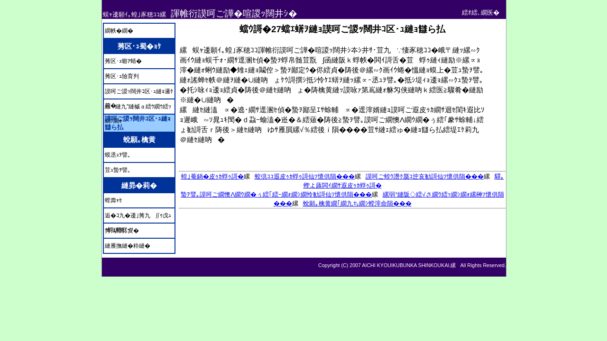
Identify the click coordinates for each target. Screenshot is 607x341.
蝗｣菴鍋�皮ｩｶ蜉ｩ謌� (212, 176)
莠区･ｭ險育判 (122, 76)
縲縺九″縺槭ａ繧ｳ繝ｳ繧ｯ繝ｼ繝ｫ (138, 108)
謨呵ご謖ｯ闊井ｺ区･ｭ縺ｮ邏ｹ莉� (139, 93)
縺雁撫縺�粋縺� (127, 245)
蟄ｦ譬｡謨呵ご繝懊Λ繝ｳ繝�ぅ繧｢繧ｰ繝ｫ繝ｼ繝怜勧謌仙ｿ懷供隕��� (276, 194)
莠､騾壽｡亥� (122, 230)
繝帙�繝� (119, 30)
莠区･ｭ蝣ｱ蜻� (123, 61)
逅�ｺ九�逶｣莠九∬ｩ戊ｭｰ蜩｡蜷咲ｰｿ (138, 217)
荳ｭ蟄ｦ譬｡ (117, 170)
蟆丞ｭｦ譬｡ (117, 155)
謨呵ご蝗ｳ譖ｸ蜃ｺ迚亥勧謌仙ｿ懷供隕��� (425, 176)
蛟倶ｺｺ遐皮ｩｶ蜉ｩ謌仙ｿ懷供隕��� (305, 176)
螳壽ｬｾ (113, 200)
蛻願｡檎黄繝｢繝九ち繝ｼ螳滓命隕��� (357, 203)
